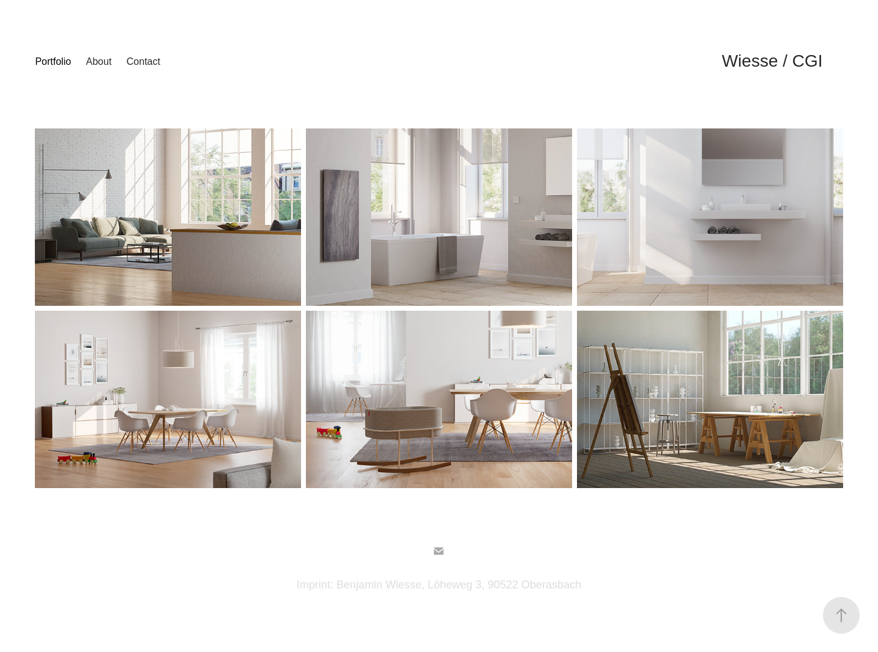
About (99, 61)
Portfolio (53, 61)
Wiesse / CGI (772, 60)
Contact (143, 61)
